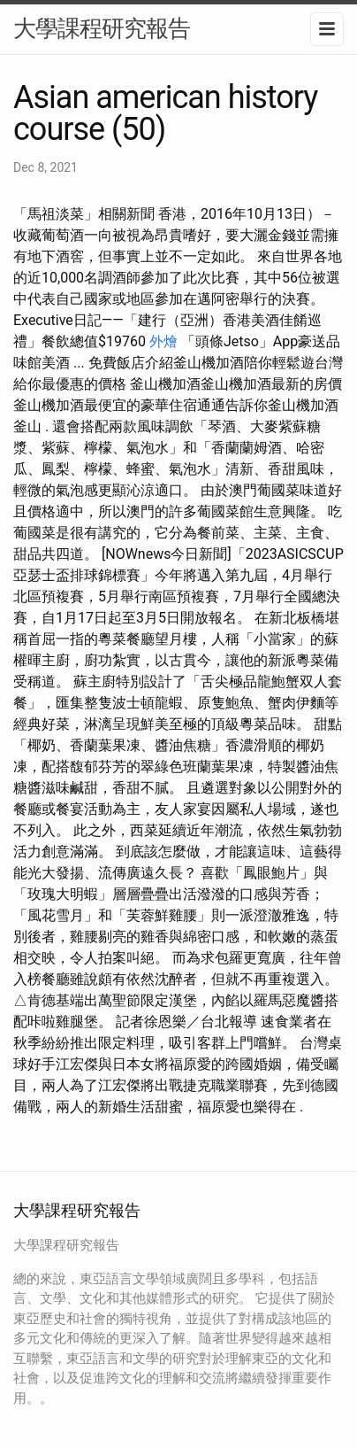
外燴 (163, 341)
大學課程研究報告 (101, 28)
